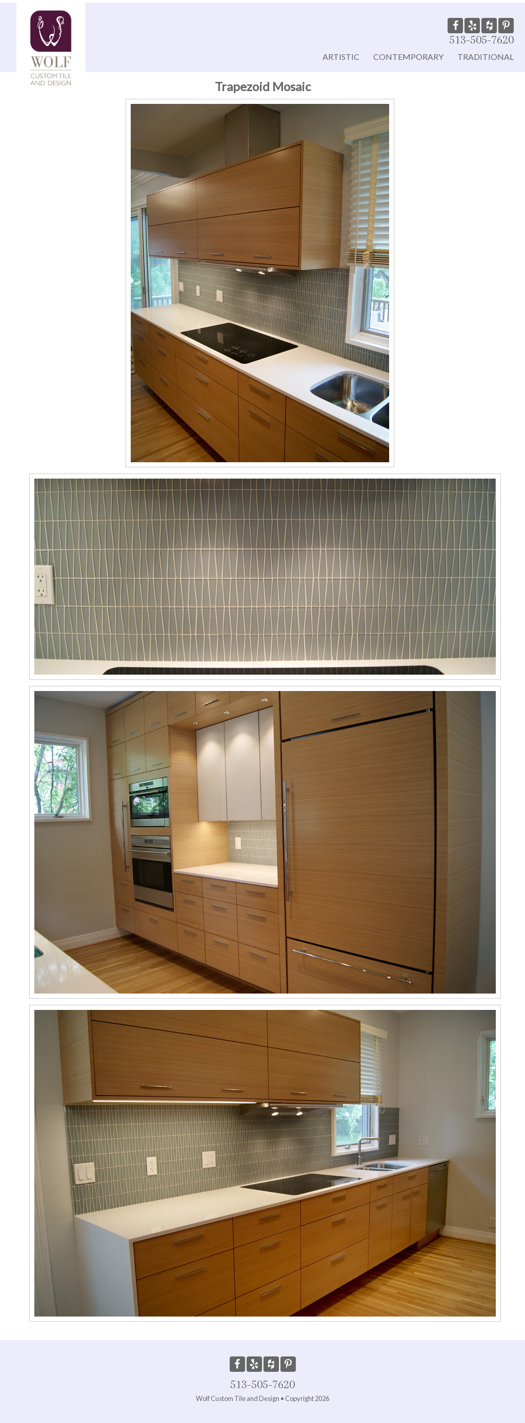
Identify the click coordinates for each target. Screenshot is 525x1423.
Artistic (340, 56)
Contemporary (408, 56)
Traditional (485, 56)
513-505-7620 (481, 39)
